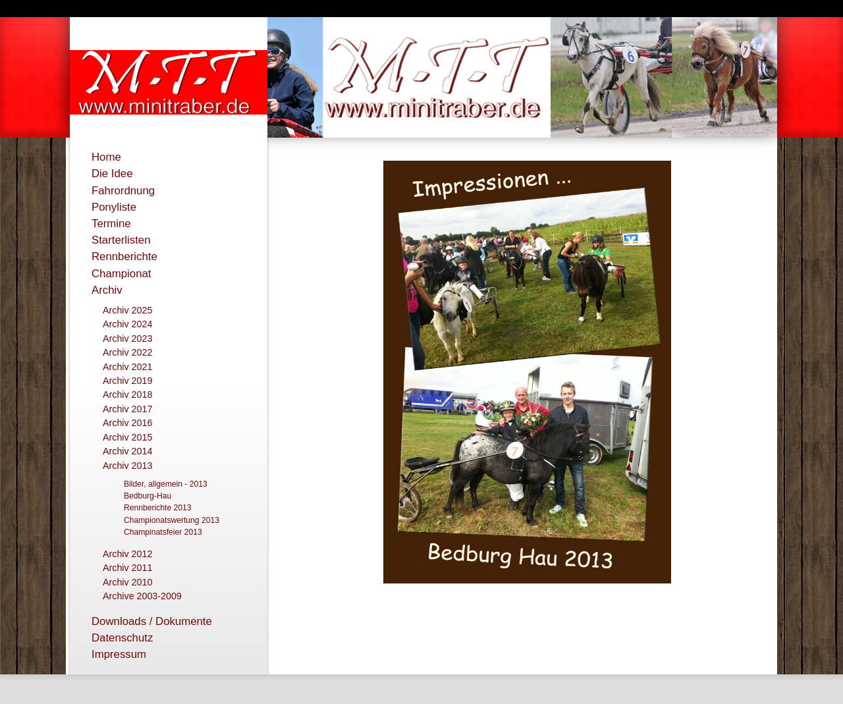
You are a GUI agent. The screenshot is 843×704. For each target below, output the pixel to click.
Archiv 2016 (127, 423)
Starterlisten (121, 240)
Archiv (107, 290)
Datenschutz (122, 638)
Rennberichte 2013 (157, 507)
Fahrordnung (123, 190)
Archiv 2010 (127, 582)
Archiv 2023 (127, 338)
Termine (111, 223)
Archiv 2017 (127, 409)
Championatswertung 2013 (171, 520)
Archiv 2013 (127, 465)
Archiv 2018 (127, 394)
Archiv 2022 (127, 352)
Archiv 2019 (127, 380)
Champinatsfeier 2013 (163, 532)
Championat (121, 273)
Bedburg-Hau (147, 496)
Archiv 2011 (127, 567)
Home (106, 157)
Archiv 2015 (127, 437)
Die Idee (112, 173)
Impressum (119, 654)
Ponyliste (114, 207)
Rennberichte (124, 256)
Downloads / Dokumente (152, 621)
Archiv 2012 (127, 554)
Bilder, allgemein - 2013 (165, 484)
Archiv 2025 (127, 310)
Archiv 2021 (127, 367)
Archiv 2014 (127, 451)
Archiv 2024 (127, 324)
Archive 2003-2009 (142, 596)
